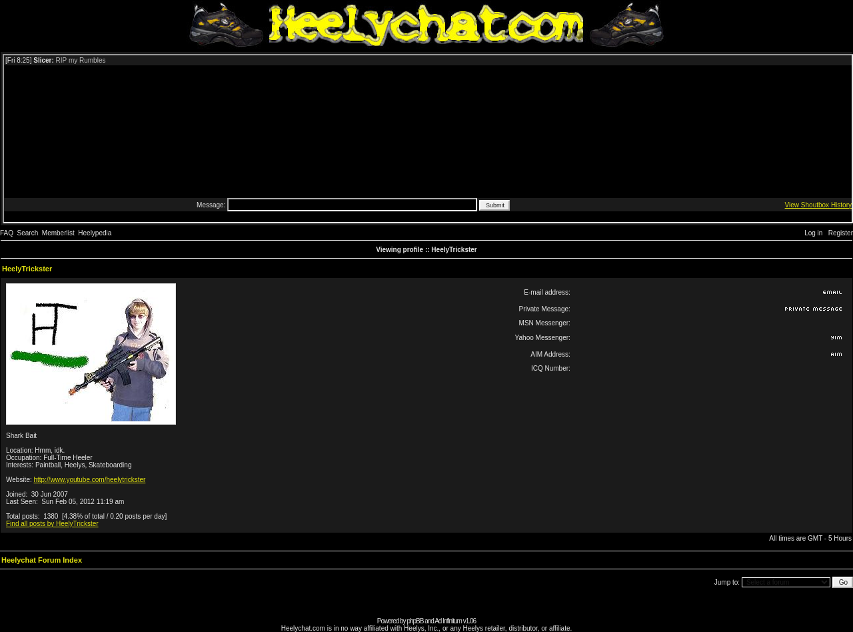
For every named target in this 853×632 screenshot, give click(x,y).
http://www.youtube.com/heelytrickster (90, 479)
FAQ (6, 233)
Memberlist (58, 233)
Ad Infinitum (448, 621)
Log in (813, 233)
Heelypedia (94, 233)
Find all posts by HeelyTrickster (52, 523)
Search (28, 233)
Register (840, 233)
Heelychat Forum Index (41, 560)
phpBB (415, 621)
